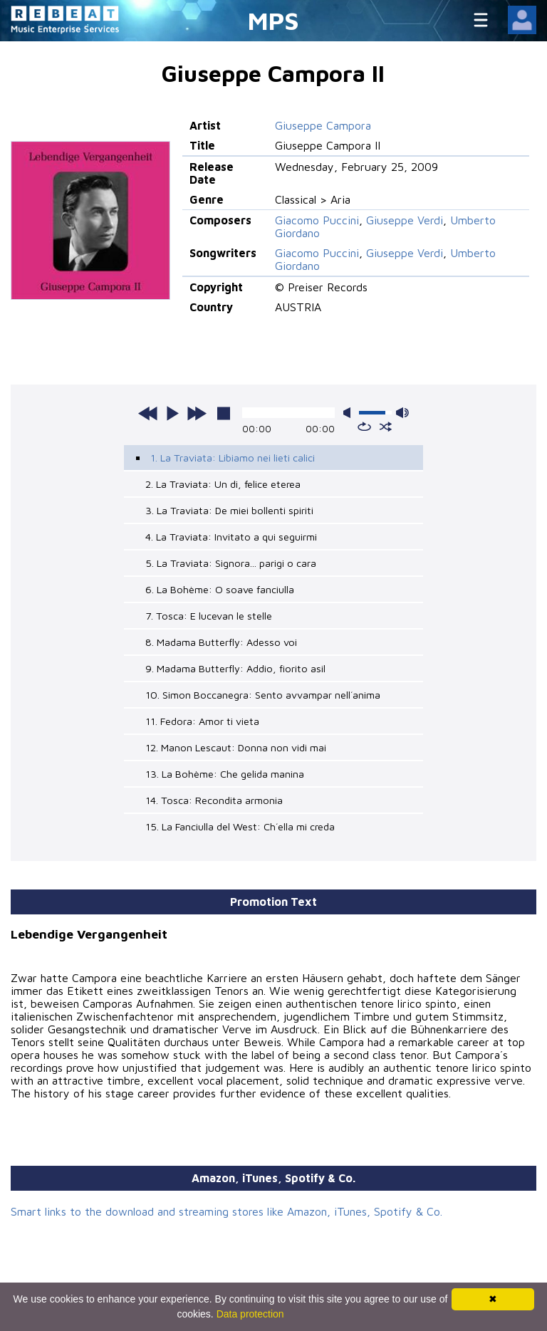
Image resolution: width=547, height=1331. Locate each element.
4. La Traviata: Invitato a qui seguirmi (231, 537)
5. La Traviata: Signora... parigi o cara (230, 563)
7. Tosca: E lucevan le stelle (208, 616)
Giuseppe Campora (323, 125)
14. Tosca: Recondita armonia (214, 800)
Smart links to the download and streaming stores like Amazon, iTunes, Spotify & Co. (226, 1211)
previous (148, 413)
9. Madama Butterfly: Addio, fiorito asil (235, 668)
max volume (402, 412)
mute (349, 412)
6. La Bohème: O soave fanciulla (219, 589)
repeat (364, 426)
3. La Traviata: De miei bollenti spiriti (229, 510)
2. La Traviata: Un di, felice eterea (223, 484)
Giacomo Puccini (317, 220)
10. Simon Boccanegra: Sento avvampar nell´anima (262, 695)
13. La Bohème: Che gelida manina (224, 774)
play (172, 413)
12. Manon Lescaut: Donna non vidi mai (235, 747)
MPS (273, 20)
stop (224, 413)
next (197, 413)
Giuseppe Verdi (404, 220)
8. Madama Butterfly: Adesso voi (221, 642)
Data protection (250, 1314)
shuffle (386, 426)
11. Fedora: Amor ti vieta (202, 721)
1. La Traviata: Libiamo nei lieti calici (232, 458)
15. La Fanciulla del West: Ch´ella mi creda (240, 826)
